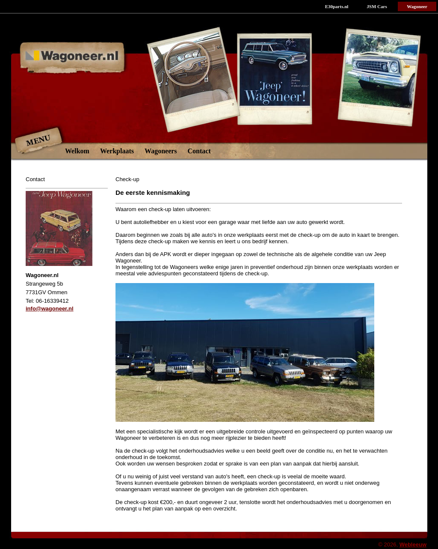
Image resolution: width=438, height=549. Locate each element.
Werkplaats (117, 151)
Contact (199, 151)
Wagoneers (161, 151)
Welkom (77, 151)
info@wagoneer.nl (50, 308)
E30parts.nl (337, 6)
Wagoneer (417, 6)
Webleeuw (413, 544)
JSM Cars (377, 6)
